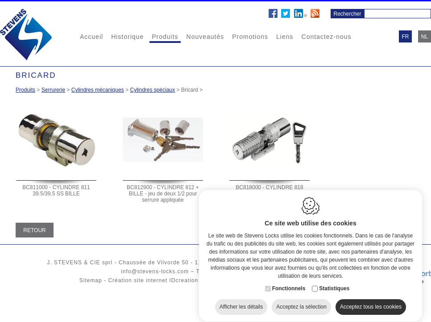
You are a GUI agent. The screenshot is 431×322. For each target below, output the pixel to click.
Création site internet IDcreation (153, 280)
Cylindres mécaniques (97, 90)
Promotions (250, 36)
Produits (165, 36)
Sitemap (90, 280)
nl (424, 37)
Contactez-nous (327, 36)
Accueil (91, 36)
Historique (127, 36)
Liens (284, 36)
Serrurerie (53, 90)
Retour (34, 230)
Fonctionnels (289, 283)
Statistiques (334, 283)
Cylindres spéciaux (152, 90)
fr (405, 37)
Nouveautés (205, 36)
